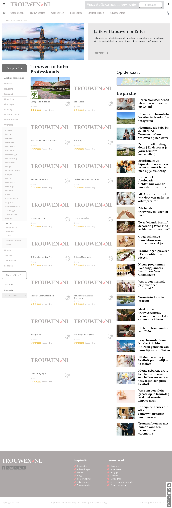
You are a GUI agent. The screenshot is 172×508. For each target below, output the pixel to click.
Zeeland (8, 255)
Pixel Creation (163, 502)
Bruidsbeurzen (96, 13)
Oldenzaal (10, 182)
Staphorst (10, 202)
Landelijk (8, 265)
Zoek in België (13, 275)
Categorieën (17, 13)
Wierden (9, 218)
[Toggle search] (168, 4)
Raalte (8, 194)
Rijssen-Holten (12, 198)
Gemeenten (57, 13)
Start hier (150, 5)
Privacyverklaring (119, 485)
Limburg (8, 109)
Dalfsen (9, 138)
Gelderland (9, 99)
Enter (9, 223)
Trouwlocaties (37, 13)
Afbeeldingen (83, 469)
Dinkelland (10, 146)
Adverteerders (117, 13)
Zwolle (8, 244)
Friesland (8, 94)
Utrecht (7, 250)
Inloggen (115, 472)
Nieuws (80, 472)
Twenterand (11, 214)
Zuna (8, 235)
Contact (114, 475)
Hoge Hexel (11, 227)
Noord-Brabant (11, 114)
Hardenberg (11, 158)
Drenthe (8, 83)
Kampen (9, 174)
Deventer (9, 142)
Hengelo (9, 166)
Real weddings (84, 478)
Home (7, 20)
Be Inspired (76, 13)
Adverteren (116, 469)
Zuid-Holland (10, 260)
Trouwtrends (83, 485)
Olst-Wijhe (10, 186)
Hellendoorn (11, 162)
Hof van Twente (12, 170)
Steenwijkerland (12, 206)
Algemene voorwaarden (122, 482)
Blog (79, 475)
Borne (8, 134)
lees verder (101, 52)
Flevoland (8, 88)
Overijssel (8, 124)
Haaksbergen (11, 154)
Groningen (9, 104)
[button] (4, 4)
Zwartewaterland (13, 240)
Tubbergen (10, 210)
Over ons (115, 465)
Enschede (9, 150)
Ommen (9, 190)
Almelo (8, 130)
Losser (8, 178)
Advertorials (83, 482)
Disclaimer (116, 478)
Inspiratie (82, 465)
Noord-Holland (11, 119)
